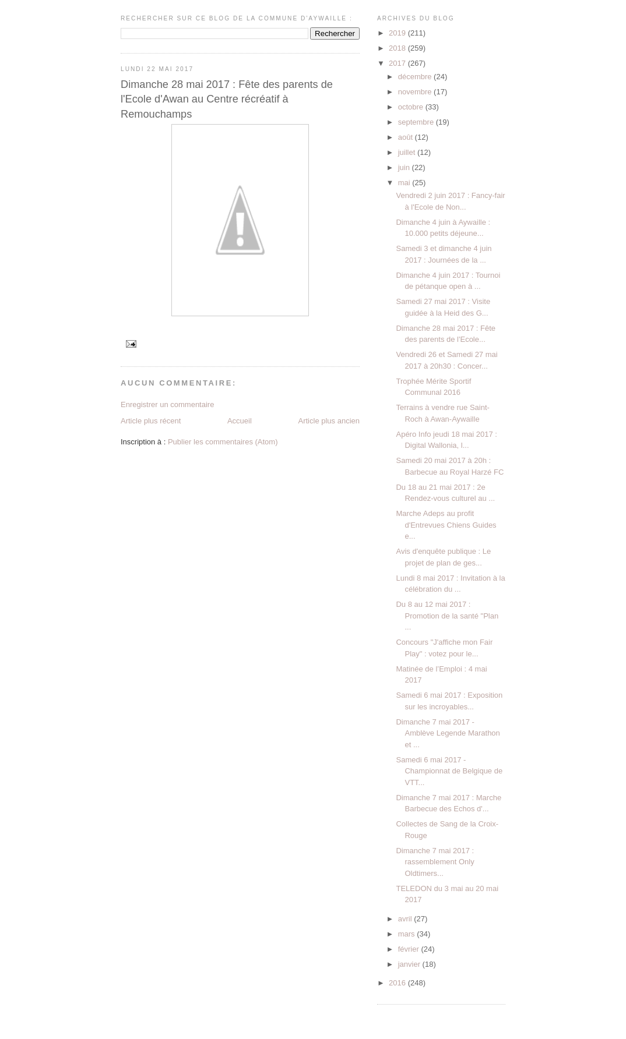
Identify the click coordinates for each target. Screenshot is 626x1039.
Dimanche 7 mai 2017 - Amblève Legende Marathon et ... (448, 733)
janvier (410, 964)
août (406, 137)
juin (405, 167)
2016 (398, 982)
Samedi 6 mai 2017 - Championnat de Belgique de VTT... (449, 771)
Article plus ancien (329, 420)
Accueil (239, 420)
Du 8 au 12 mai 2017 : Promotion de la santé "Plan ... (447, 615)
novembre (416, 91)
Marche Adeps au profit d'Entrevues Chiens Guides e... (446, 524)
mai (405, 182)
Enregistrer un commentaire (167, 404)
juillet (407, 152)
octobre (411, 107)
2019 (398, 33)
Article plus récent (151, 420)
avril (406, 918)
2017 (398, 63)
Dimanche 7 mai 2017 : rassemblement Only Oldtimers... (435, 862)
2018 (398, 48)
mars (407, 934)
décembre (416, 76)
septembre (417, 122)
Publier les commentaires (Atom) (223, 441)
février (409, 949)
